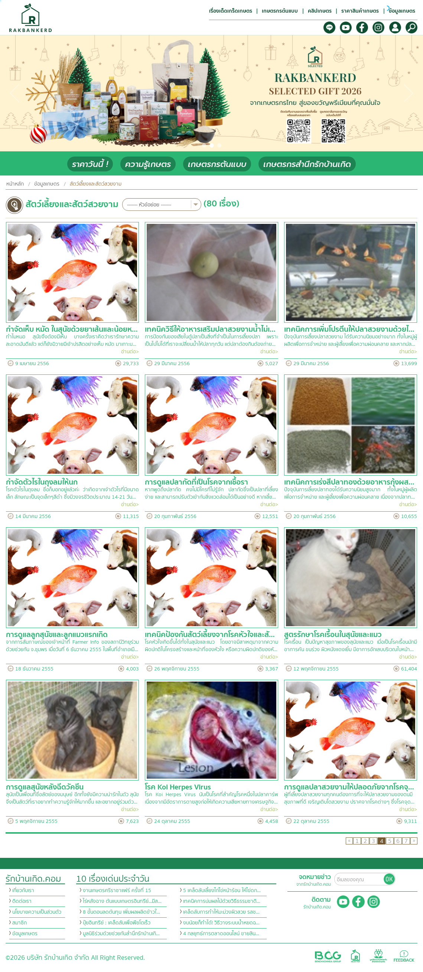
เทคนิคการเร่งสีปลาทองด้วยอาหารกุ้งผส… (349, 482)
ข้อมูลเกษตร (46, 184)
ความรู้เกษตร (148, 164)
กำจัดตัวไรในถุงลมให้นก (42, 482)
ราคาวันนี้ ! (90, 164)
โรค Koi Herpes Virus (178, 787)
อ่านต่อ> (130, 352)
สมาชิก (19, 923)
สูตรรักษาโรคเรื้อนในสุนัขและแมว (333, 634)
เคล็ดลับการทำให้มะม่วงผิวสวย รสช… (221, 912)
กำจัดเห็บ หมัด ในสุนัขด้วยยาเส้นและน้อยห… (72, 329)
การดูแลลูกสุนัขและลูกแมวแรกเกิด (57, 634)
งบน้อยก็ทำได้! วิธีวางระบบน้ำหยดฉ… (221, 923)
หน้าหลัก (15, 184)
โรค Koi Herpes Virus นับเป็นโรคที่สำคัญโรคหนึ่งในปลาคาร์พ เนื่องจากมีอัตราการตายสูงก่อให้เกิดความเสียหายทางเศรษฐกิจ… (211, 798)
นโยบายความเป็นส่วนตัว (36, 912)
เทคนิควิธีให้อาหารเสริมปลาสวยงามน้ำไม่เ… (210, 329)
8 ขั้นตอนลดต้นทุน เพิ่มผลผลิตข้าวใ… (121, 912)
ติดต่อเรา (22, 901)
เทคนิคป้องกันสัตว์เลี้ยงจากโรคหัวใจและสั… (210, 634)
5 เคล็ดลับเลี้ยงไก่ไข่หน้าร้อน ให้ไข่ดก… (222, 890)
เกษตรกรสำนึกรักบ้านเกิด (307, 164)
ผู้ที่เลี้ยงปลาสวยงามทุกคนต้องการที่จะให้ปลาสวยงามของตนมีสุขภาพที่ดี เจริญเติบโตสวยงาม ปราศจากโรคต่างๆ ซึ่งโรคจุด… (349, 798)
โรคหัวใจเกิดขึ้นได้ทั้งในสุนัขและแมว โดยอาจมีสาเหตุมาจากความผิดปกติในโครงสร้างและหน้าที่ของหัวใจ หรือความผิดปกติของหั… (211, 646)
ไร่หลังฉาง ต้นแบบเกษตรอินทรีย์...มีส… (122, 901)
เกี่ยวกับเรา (23, 890)
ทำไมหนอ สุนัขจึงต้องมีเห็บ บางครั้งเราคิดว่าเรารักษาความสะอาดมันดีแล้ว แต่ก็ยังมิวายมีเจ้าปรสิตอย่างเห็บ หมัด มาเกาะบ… (72, 340)
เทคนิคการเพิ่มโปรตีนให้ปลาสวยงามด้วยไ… (349, 329)
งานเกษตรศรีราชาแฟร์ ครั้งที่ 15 (117, 890)
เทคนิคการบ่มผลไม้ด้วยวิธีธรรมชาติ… (221, 901)
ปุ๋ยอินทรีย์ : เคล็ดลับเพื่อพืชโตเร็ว (116, 923)
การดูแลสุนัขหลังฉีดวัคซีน (45, 787)
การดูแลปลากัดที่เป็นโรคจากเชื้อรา (196, 482)
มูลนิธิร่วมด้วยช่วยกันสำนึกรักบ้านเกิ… (121, 934)
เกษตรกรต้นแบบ (217, 164)
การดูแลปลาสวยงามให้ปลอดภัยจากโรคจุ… (349, 787)
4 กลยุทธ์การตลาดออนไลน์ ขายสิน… (221, 934)
